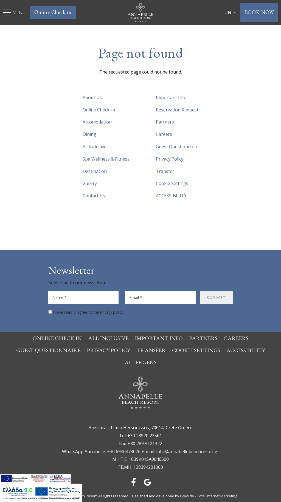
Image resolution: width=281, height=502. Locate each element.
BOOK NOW (259, 12)
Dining (89, 134)
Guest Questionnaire (177, 147)
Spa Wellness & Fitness (106, 159)
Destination (95, 171)
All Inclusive (94, 147)
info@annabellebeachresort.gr (187, 451)
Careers (164, 134)
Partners (165, 122)
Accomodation (97, 122)
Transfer (165, 171)
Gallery (90, 183)
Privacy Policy (169, 159)
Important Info (171, 97)
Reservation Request (177, 110)
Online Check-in (53, 12)
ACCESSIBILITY (171, 196)
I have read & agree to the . (89, 312)
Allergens (140, 362)
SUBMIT (216, 297)
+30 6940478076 (123, 451)
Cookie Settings (172, 183)
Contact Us (94, 196)
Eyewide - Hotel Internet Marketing (208, 495)
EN (228, 12)
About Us (92, 97)
